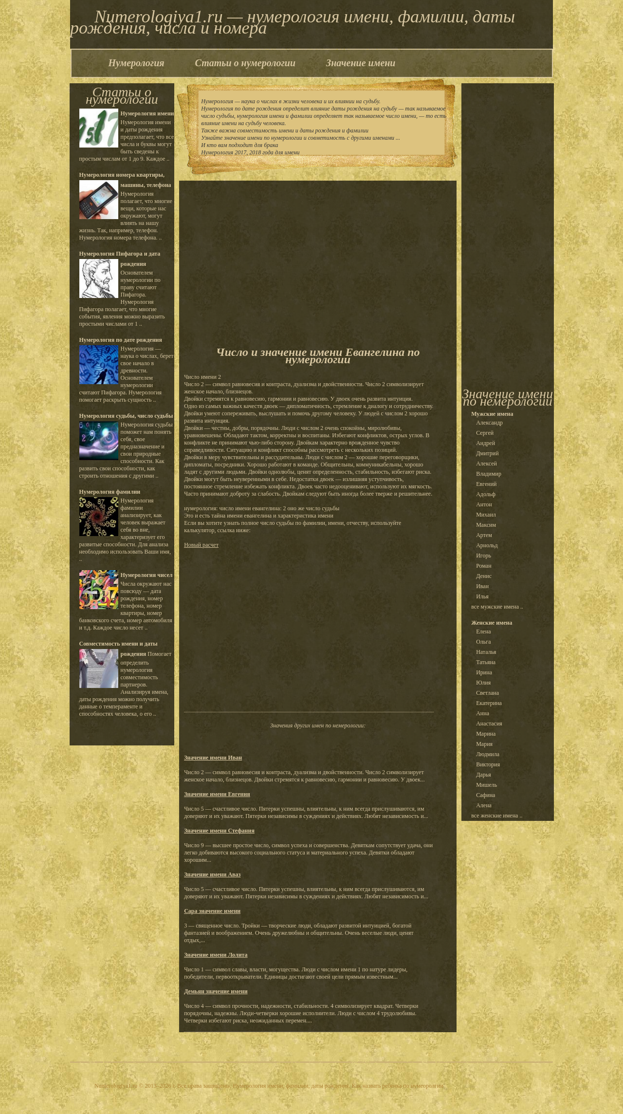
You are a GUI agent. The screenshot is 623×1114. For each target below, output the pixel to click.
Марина (485, 733)
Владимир (488, 473)
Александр (489, 422)
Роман (483, 565)
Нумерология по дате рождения (120, 339)
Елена (483, 631)
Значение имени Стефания (219, 830)
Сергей (485, 432)
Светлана (487, 692)
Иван (482, 586)
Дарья (483, 774)
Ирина (484, 672)
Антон (484, 504)
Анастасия (489, 723)
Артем (484, 535)
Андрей (485, 443)
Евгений (486, 484)
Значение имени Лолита (215, 954)
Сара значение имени (212, 911)
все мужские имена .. (497, 606)
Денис (484, 576)
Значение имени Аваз (212, 874)
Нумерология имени (147, 113)
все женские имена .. (496, 815)
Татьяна (485, 662)
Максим (486, 524)
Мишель (486, 784)
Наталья (486, 652)
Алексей (486, 463)
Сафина (485, 795)
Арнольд (487, 545)
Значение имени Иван (213, 757)
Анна (482, 713)
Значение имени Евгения (217, 794)
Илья (482, 596)
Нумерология (137, 62)
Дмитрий (487, 453)
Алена (484, 805)
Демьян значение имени (215, 991)
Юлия (483, 682)
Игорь (483, 555)
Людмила (487, 754)
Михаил (486, 514)
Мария (484, 744)
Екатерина (489, 703)
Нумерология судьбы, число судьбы (126, 415)
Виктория (488, 764)
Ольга (483, 641)
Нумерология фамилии (110, 491)
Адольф (485, 494)
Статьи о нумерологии (245, 62)
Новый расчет (201, 544)
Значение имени (360, 62)
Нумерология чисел (147, 575)
